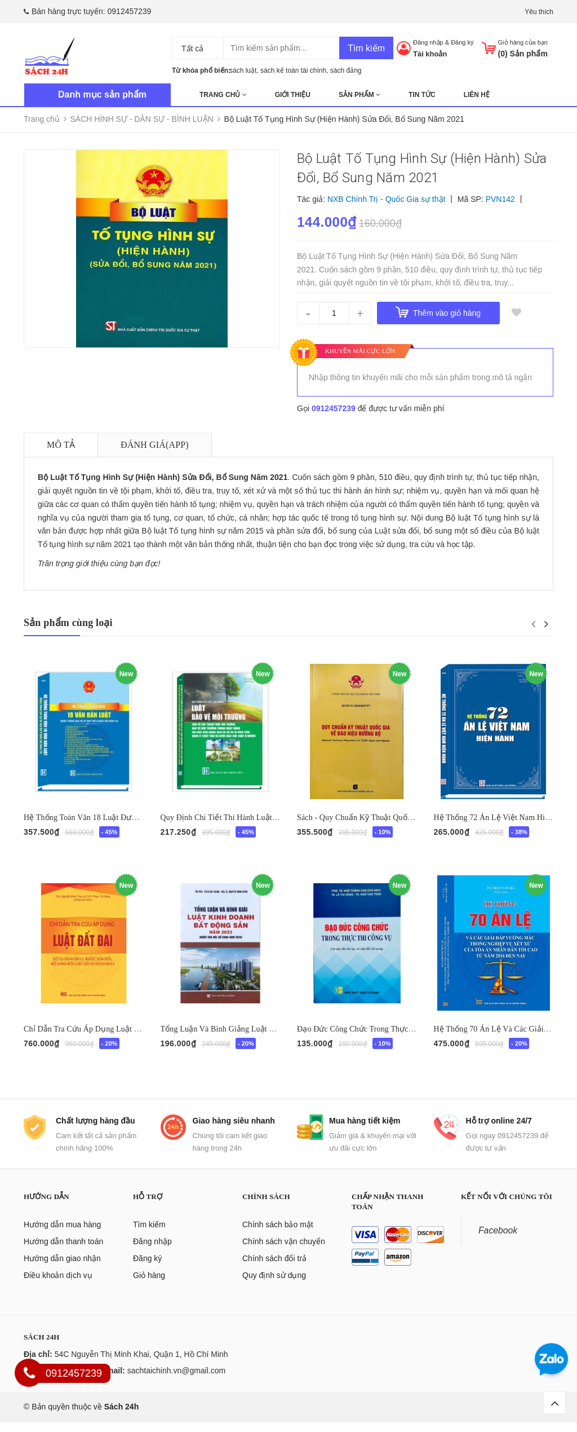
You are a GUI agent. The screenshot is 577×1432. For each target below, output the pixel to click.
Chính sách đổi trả (274, 1268)
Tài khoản (430, 54)
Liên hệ (477, 95)
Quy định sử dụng (274, 1285)
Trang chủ (223, 95)
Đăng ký (462, 42)
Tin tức (422, 95)
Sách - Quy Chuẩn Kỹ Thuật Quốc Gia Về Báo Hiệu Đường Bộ (403, 817)
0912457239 (130, 11)
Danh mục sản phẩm (102, 94)
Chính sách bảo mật (277, 1234)
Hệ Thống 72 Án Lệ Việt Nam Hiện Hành (503, 817)
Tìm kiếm (366, 48)
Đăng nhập (428, 42)
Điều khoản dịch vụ (58, 1285)
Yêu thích (539, 12)
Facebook (497, 1240)
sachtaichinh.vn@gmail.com (176, 1380)
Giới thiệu (292, 95)
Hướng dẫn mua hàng (62, 1234)
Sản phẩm (359, 95)
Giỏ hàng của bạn (523, 42)
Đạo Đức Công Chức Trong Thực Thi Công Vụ (375, 1034)
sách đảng (346, 70)
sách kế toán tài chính (293, 70)
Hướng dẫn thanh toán (63, 1251)
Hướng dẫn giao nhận (62, 1268)
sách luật (242, 70)
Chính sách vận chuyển (283, 1251)
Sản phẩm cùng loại (68, 622)
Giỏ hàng (149, 1285)
